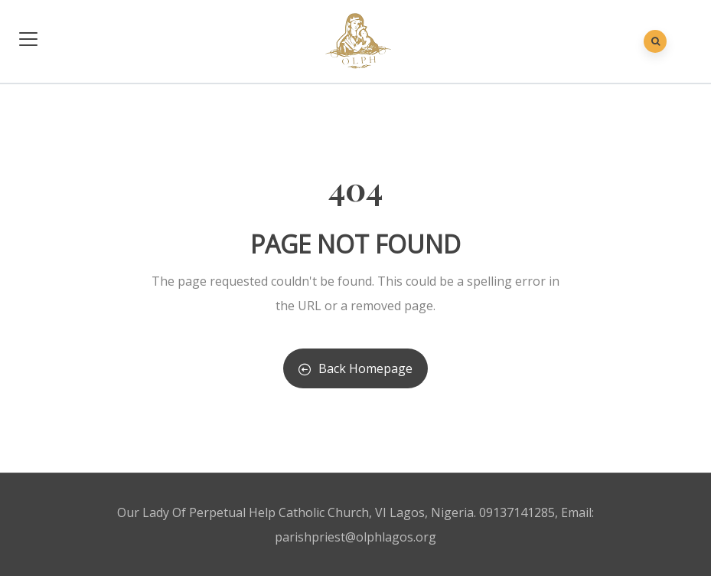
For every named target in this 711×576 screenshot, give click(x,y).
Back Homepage (355, 368)
